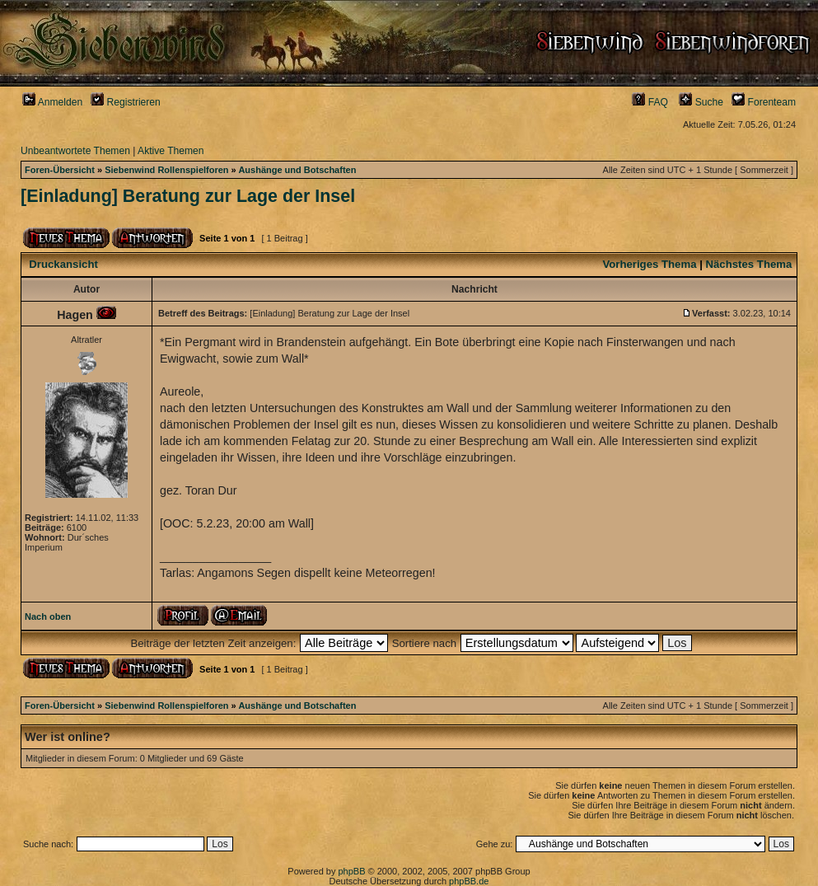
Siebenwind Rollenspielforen (166, 170)
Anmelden (52, 102)
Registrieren (126, 102)
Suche (701, 102)
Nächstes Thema (749, 264)
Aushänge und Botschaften (297, 170)
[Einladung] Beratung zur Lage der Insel (188, 196)
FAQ (650, 102)
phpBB (351, 871)
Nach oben (48, 616)
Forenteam (764, 102)
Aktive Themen (170, 151)
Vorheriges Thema (649, 264)
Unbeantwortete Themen (75, 151)
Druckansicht (63, 264)
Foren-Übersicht (60, 170)
